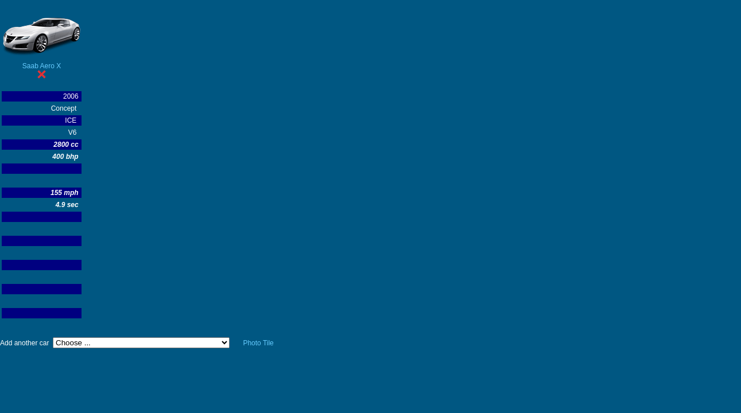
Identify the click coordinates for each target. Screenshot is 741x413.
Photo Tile (258, 343)
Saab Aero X (41, 66)
